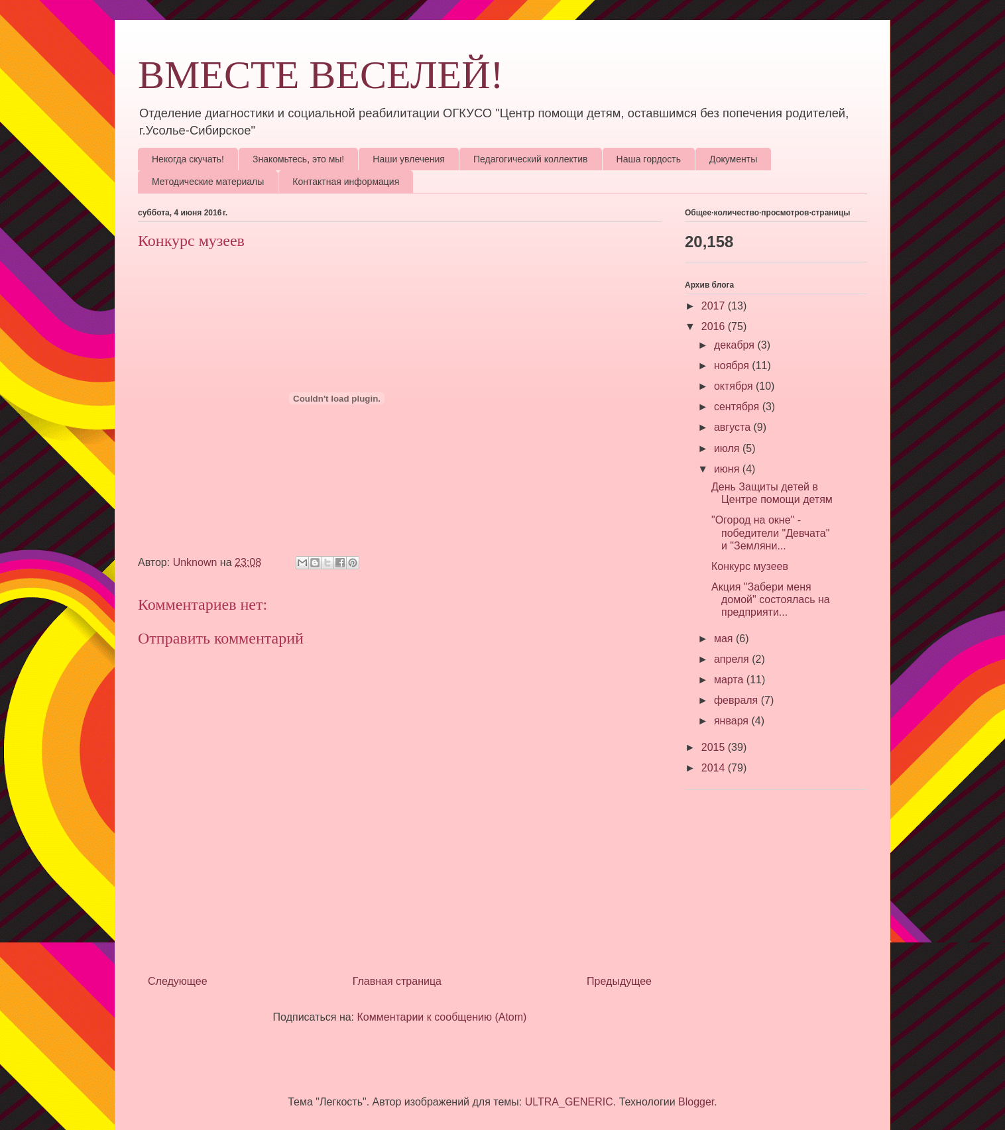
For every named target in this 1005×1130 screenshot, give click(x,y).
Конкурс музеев (749, 566)
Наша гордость (649, 159)
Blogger (696, 1101)
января (733, 720)
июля (728, 448)
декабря (735, 345)
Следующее (177, 981)
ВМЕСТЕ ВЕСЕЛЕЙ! (321, 75)
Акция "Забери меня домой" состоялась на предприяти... (770, 599)
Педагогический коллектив (530, 159)
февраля (737, 700)
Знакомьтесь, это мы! (298, 159)
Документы (733, 159)
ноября (733, 365)
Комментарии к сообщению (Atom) (442, 1017)
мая (725, 638)
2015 (714, 747)
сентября (738, 406)
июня (728, 469)
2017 (714, 305)
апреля (733, 659)
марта (730, 679)
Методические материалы (208, 181)
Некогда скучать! (188, 159)
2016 (714, 326)
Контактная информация (345, 181)
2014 (714, 767)
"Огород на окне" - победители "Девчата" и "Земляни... (770, 532)
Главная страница (397, 981)
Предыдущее (619, 981)
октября (735, 386)
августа (734, 427)
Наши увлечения (409, 159)
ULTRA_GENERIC (569, 1101)
